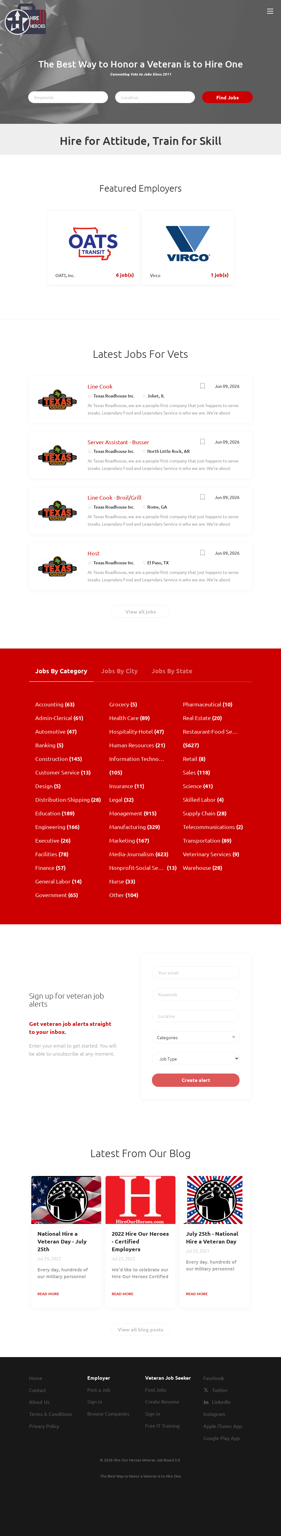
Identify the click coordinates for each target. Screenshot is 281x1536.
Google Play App (221, 1438)
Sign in (94, 1401)
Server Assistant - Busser (118, 442)
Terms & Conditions (50, 1414)
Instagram (214, 1414)
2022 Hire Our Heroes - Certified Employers (140, 1241)
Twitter (220, 1390)
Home (35, 1378)
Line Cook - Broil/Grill (114, 497)
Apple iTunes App (222, 1426)
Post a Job (98, 1389)
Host (94, 553)
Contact (37, 1390)
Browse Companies (108, 1413)
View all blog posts (140, 1329)
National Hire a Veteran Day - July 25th (62, 1241)
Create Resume (162, 1401)
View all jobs (140, 611)
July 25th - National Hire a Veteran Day (212, 1237)
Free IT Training (162, 1425)
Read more (48, 1293)
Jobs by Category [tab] (61, 671)
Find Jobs (227, 97)
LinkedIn (221, 1402)
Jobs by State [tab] (172, 671)
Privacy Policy (44, 1426)
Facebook (213, 1378)
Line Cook (100, 386)
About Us (39, 1402)
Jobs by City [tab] (119, 671)
